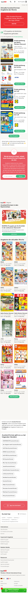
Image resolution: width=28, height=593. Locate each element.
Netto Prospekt (4, 552)
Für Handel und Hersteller (7, 531)
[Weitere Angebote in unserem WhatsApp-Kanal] (12, 590)
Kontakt (16, 583)
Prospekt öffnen (20, 59)
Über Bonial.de (4, 529)
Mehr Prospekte (14, 136)
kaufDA (3, 517)
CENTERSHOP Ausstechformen (11, 441)
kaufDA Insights (4, 562)
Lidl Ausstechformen (8, 473)
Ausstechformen (7, 481)
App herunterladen (5, 564)
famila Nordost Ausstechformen (11, 470)
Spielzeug (16, 517)
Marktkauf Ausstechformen (10, 492)
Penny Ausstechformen (9, 495)
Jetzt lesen (14, 234)
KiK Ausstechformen (8, 459)
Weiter (20, 176)
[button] (14, 50)
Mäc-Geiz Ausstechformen (9, 462)
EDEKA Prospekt (4, 539)
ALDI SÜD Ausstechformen (10, 455)
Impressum (16, 581)
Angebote (9, 517)
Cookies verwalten (18, 585)
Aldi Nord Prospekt (5, 550)
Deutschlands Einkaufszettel (7, 560)
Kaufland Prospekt (5, 541)
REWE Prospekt (4, 544)
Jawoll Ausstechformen (9, 466)
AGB (2, 585)
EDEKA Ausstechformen (9, 451)
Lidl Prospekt (4, 554)
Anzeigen (24, 5)
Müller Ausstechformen (9, 484)
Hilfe (2, 581)
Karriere (2, 533)
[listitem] (7, 254)
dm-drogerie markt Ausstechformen (12, 444)
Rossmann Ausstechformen (10, 488)
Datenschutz (21, 172)
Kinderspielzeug (18, 36)
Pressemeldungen (5, 566)
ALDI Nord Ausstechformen (10, 448)
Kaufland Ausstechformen (9, 477)
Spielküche (14, 519)
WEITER (14, 23)
